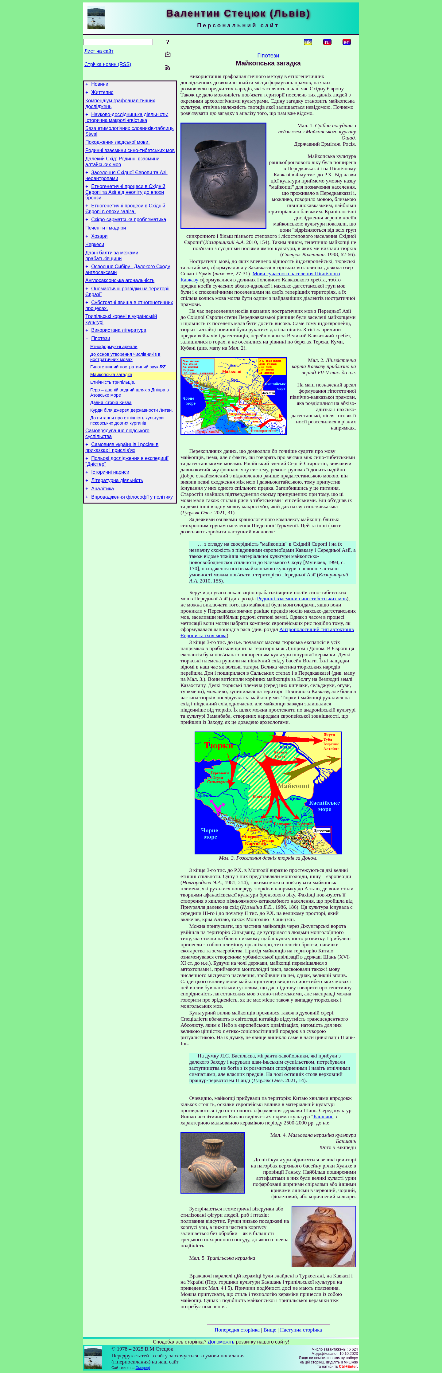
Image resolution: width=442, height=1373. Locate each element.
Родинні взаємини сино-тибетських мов (130, 156)
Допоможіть (221, 1341)
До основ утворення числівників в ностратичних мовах (125, 380)
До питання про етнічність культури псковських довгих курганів (127, 450)
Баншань (323, 1117)
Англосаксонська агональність (119, 297)
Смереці (143, 1368)
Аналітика (102, 523)
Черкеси (94, 258)
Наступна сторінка (301, 1330)
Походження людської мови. (117, 147)
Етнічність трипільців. (112, 408)
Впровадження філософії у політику (132, 532)
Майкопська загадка (111, 399)
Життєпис (102, 94)
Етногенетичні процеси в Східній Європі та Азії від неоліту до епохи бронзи (125, 201)
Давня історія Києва (111, 430)
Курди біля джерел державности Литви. (131, 438)
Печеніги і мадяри (105, 239)
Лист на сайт (99, 51)
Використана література (118, 350)
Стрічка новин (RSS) (107, 64)
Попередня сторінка (237, 1330)
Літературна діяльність (117, 514)
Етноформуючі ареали (114, 368)
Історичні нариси (110, 505)
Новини (99, 85)
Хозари (99, 249)
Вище (269, 1330)
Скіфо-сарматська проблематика (128, 230)
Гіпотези (100, 359)
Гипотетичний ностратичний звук (127, 390)
